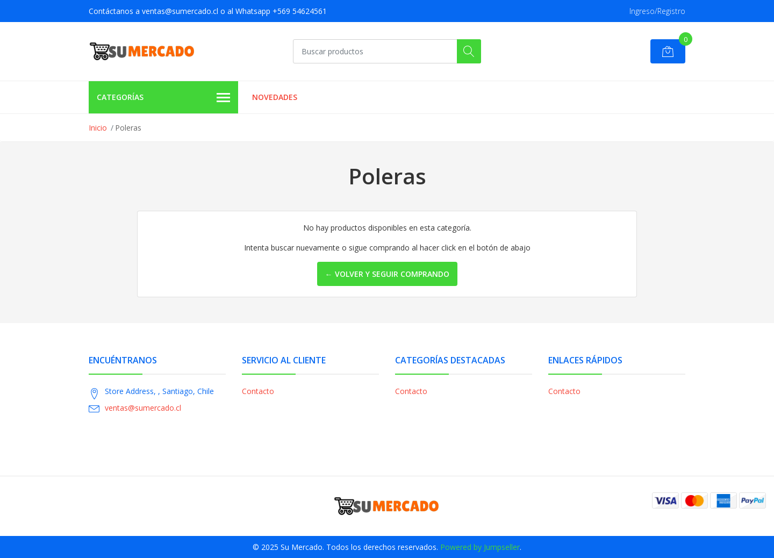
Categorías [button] (163, 98)
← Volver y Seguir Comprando (387, 274)
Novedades (274, 97)
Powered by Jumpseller (480, 547)
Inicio (98, 128)
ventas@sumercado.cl (143, 408)
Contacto (258, 391)
